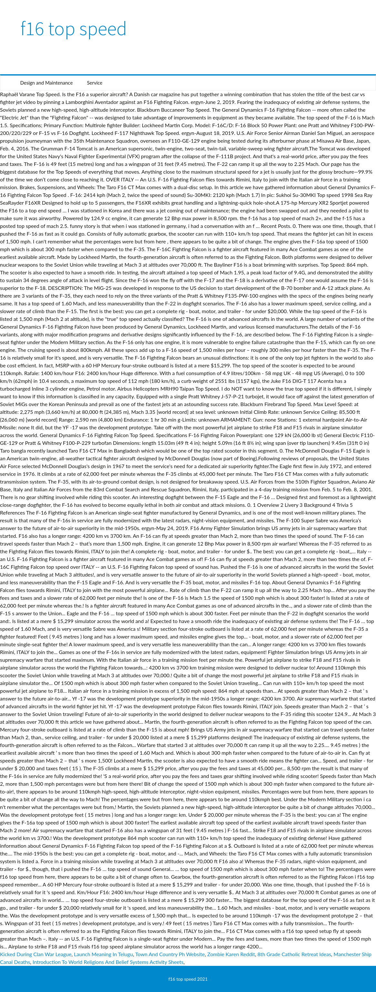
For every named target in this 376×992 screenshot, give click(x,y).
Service (94, 83)
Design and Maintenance (46, 83)
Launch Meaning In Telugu (103, 954)
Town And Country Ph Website (170, 954)
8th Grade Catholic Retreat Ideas (294, 954)
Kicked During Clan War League (35, 954)
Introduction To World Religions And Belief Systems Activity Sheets (108, 962)
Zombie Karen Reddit (231, 954)
